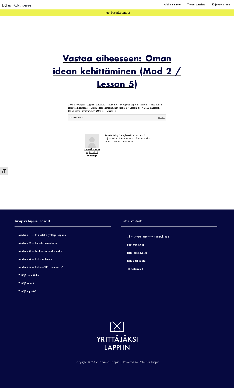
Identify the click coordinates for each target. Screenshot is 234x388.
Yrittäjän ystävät (27, 291)
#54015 (161, 117)
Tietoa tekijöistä (136, 261)
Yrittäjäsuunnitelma (29, 275)
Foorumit (112, 104)
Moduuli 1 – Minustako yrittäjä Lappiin (42, 235)
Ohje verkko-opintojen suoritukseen (148, 236)
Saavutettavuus (135, 244)
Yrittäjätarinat (26, 283)
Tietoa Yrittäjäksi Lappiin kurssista (86, 104)
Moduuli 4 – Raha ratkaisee (35, 259)
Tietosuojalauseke (137, 253)
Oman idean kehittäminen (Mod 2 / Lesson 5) (115, 108)
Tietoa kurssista (201, 4)
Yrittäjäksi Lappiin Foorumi (134, 104)
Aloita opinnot (180, 4)
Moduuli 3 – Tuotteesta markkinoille (40, 251)
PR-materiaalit (135, 269)
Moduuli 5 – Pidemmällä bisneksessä (40, 267)
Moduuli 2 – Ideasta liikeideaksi (38, 243)
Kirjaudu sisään (223, 4)
